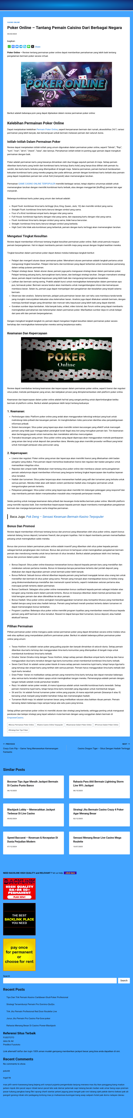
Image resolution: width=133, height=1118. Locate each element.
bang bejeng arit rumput (40, 1084)
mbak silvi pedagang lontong (32, 1095)
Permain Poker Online (47, 129)
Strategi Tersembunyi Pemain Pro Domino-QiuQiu (30, 1004)
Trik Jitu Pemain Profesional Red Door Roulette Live (31, 1011)
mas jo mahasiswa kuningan (61, 1095)
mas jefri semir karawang (15, 1084)
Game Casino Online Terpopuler (50, 725)
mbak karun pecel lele (42, 1088)
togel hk (7, 1077)
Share (37, 47)
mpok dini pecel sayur (20, 1088)
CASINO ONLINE (13, 22)
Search (6, 976)
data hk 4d (8, 1041)
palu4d (6, 1071)
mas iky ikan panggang (100, 1084)
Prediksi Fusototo (11, 1044)
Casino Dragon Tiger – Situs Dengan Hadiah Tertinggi (99, 746)
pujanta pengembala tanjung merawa (70, 1084)
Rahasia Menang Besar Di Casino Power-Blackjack (31, 1025)
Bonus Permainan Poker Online (21, 725)
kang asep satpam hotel (87, 1095)
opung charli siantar (44, 1091)
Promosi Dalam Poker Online (106, 725)
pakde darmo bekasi (111, 1091)
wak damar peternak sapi (66, 1088)
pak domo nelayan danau (112, 1095)
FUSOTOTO (8, 1037)
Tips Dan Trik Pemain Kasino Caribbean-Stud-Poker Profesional (37, 997)
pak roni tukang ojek (91, 1091)
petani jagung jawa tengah (68, 1091)
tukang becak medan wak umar (94, 1088)
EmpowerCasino (15, 717)
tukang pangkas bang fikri (21, 1091)
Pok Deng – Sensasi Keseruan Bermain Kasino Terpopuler (65, 517)
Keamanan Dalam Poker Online (78, 725)
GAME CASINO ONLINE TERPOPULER (36, 183)
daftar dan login (25, 1051)
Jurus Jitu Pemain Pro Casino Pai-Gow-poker (28, 1018)
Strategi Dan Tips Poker (18, 730)
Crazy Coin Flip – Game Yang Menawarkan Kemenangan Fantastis (33, 747)
